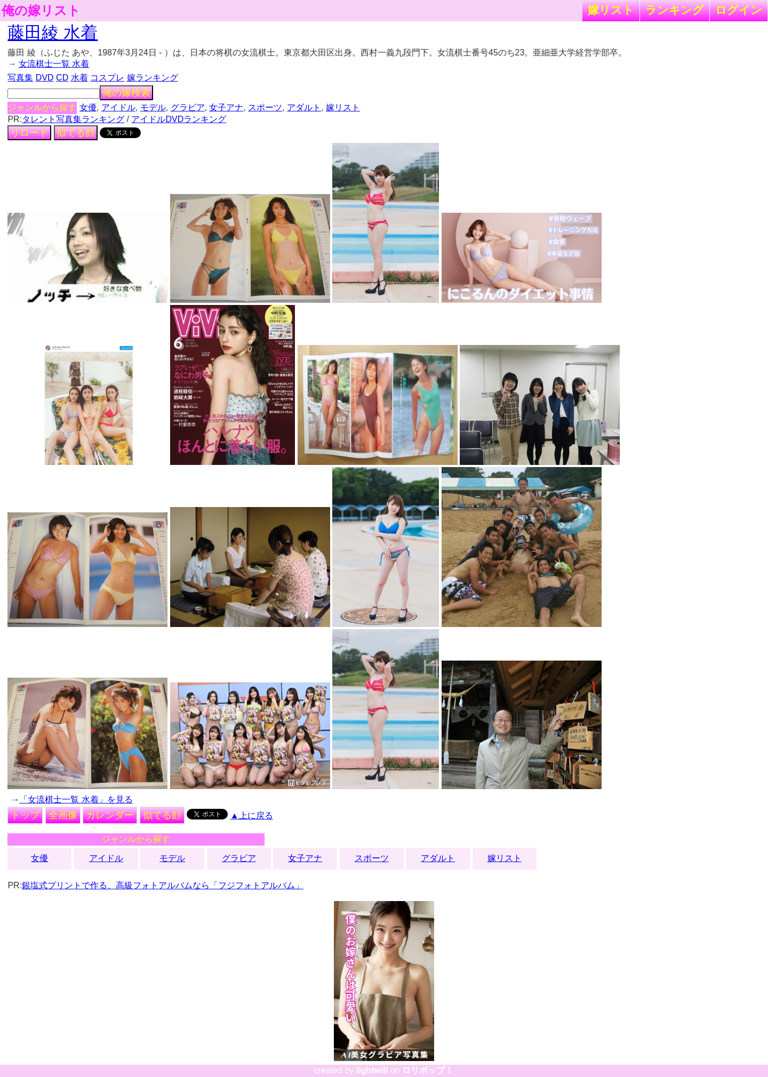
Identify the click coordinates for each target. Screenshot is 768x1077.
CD (62, 77)
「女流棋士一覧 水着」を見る (75, 799)
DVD (45, 77)
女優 (88, 107)
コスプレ (107, 77)
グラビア (188, 107)
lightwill (372, 1070)
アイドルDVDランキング (178, 119)
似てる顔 (76, 132)
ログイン (738, 10)
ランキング (674, 10)
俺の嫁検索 (126, 92)
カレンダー (110, 815)
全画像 (63, 815)
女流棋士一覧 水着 (54, 63)
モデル (153, 107)
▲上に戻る (251, 815)
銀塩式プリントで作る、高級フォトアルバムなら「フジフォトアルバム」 (162, 885)
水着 (79, 77)
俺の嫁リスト (41, 11)
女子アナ (226, 107)
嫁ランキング (152, 77)
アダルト (304, 107)
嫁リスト (611, 10)
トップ (25, 815)
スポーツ (265, 107)
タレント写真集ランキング (73, 119)
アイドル (118, 107)
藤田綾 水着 (52, 32)
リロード (29, 132)
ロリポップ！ (427, 1070)
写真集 (20, 77)
